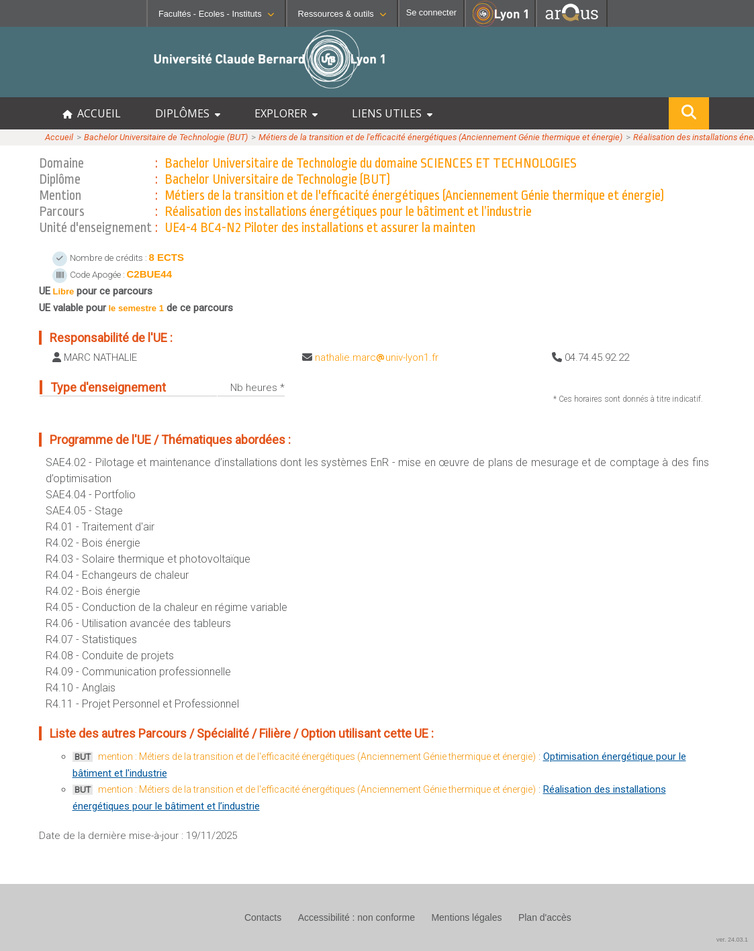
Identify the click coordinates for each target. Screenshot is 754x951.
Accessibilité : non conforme (356, 917)
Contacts (262, 917)
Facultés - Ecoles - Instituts (216, 14)
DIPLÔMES (187, 113)
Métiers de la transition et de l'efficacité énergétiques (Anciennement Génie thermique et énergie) (440, 137)
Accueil (59, 137)
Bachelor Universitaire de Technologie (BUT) (166, 137)
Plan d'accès (544, 917)
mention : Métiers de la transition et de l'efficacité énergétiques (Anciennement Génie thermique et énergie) (317, 756)
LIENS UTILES (392, 113)
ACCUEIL (91, 113)
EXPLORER (286, 113)
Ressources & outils (342, 14)
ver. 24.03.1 (732, 939)
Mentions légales (466, 917)
